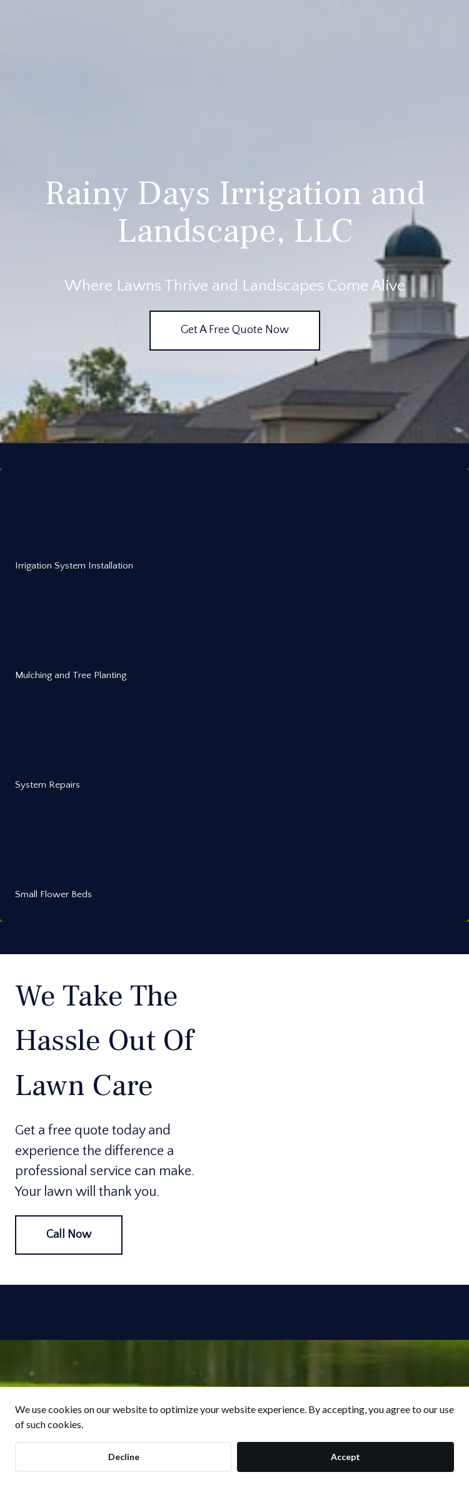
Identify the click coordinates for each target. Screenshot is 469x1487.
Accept (345, 1456)
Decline (123, 1456)
